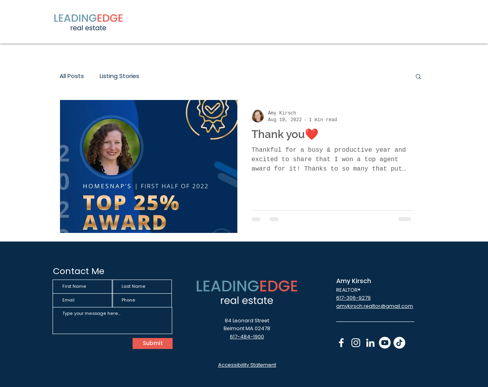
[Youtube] (385, 343)
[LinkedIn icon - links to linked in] (370, 343)
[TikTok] (399, 343)
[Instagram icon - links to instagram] (356, 343)
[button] (418, 77)
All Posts (72, 76)
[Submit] (153, 343)
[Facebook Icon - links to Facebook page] (341, 343)
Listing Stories (119, 76)
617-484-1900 (247, 336)
